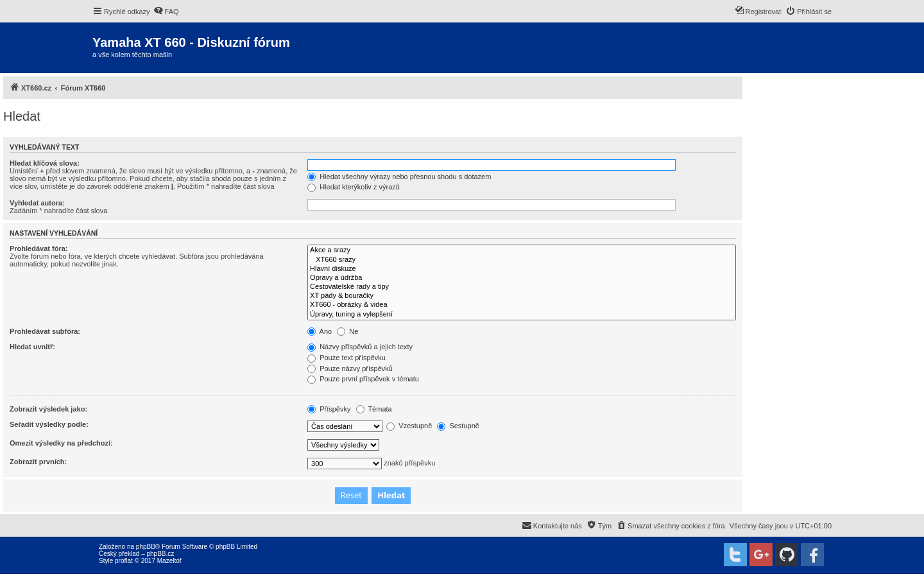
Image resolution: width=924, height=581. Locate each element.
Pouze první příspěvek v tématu (363, 379)
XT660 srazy (522, 260)
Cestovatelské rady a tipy (522, 286)
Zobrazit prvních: (38, 461)
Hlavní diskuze (522, 268)
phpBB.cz (160, 553)
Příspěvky (328, 409)
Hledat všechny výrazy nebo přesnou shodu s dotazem (399, 176)
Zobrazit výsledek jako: (48, 409)
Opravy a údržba (522, 277)
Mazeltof (169, 560)
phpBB (145, 546)
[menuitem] (166, 11)
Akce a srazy (522, 250)
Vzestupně (409, 425)
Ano (319, 331)
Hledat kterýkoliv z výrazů (353, 187)
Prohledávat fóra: (38, 248)
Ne (347, 331)
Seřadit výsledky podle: (49, 424)
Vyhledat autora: (37, 203)
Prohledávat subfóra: (45, 331)
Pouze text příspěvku (346, 357)
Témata (374, 409)
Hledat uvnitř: (32, 347)
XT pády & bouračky (522, 295)
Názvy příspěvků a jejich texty (360, 347)
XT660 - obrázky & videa (522, 304)
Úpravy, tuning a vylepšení (522, 314)
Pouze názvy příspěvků (350, 368)
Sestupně (458, 425)
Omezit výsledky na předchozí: (61, 443)
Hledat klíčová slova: (45, 163)
